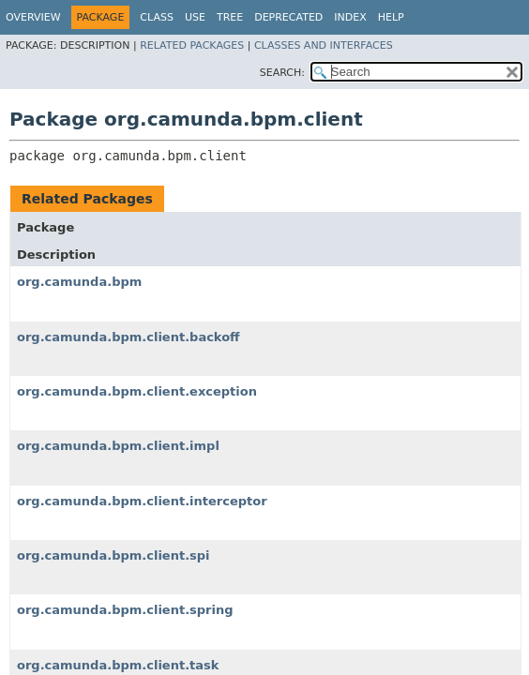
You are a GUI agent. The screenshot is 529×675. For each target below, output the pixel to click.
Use (195, 17)
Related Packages (192, 45)
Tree (230, 17)
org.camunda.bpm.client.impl (118, 446)
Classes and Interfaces (323, 45)
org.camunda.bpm (79, 282)
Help (391, 17)
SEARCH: (282, 73)
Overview (33, 17)
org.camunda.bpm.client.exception (137, 391)
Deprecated (288, 17)
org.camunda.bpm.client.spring (125, 610)
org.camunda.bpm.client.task (118, 665)
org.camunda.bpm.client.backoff (128, 337)
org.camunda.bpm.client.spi (113, 555)
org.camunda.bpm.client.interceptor (142, 501)
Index (350, 17)
